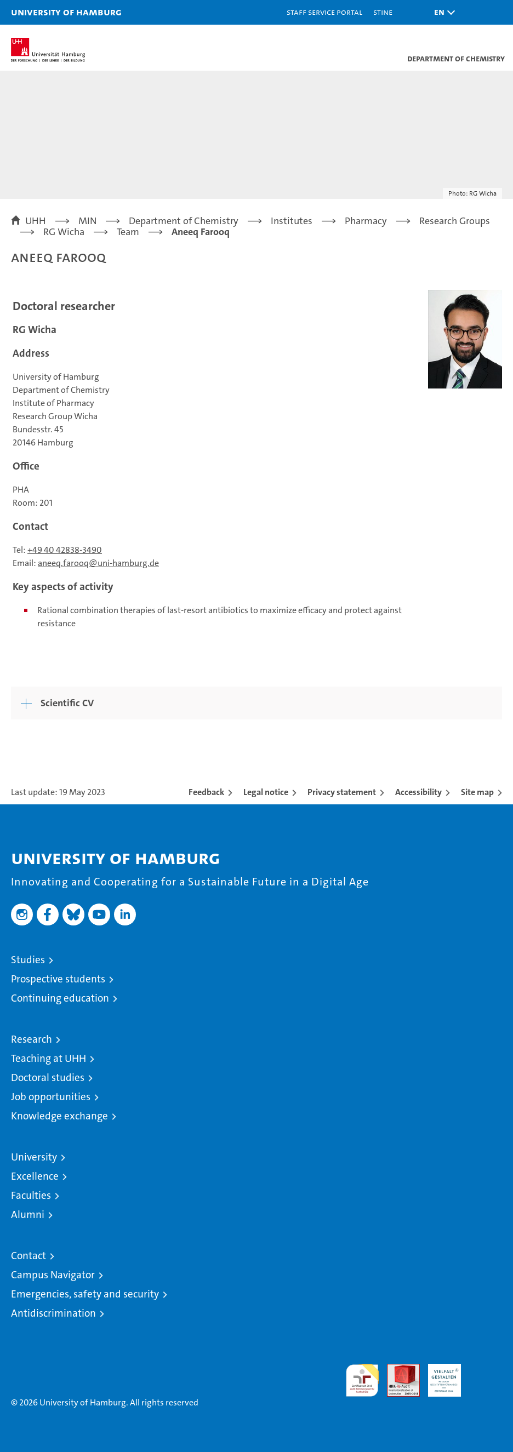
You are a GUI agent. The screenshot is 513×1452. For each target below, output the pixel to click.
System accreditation (485, 1375)
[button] (441, 12)
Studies (28, 960)
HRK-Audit (438, 1375)
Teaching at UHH (48, 1058)
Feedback (206, 792)
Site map (477, 792)
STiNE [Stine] (382, 12)
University (34, 1157)
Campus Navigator (53, 1275)
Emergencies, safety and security (85, 1294)
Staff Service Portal (324, 12)
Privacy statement (341, 792)
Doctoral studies (47, 1077)
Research (31, 1039)
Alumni (27, 1214)
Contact (28, 1255)
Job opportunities (50, 1097)
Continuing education (60, 998)
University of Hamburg (66, 12)
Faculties (31, 1195)
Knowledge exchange (59, 1116)
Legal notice (265, 792)
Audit (397, 1369)
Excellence (35, 1176)
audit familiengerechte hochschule (362, 1380)
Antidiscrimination (53, 1313)
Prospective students (58, 979)
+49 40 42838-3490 (64, 550)
